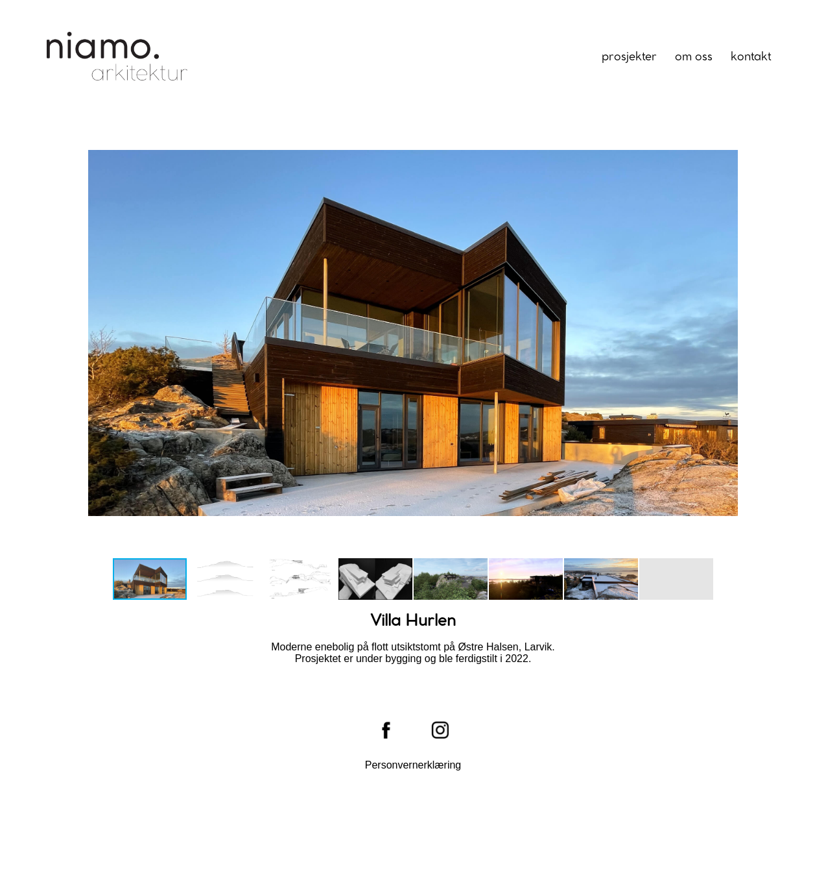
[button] (726, 333)
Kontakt (751, 57)
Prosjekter (629, 57)
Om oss (694, 57)
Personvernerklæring (413, 764)
